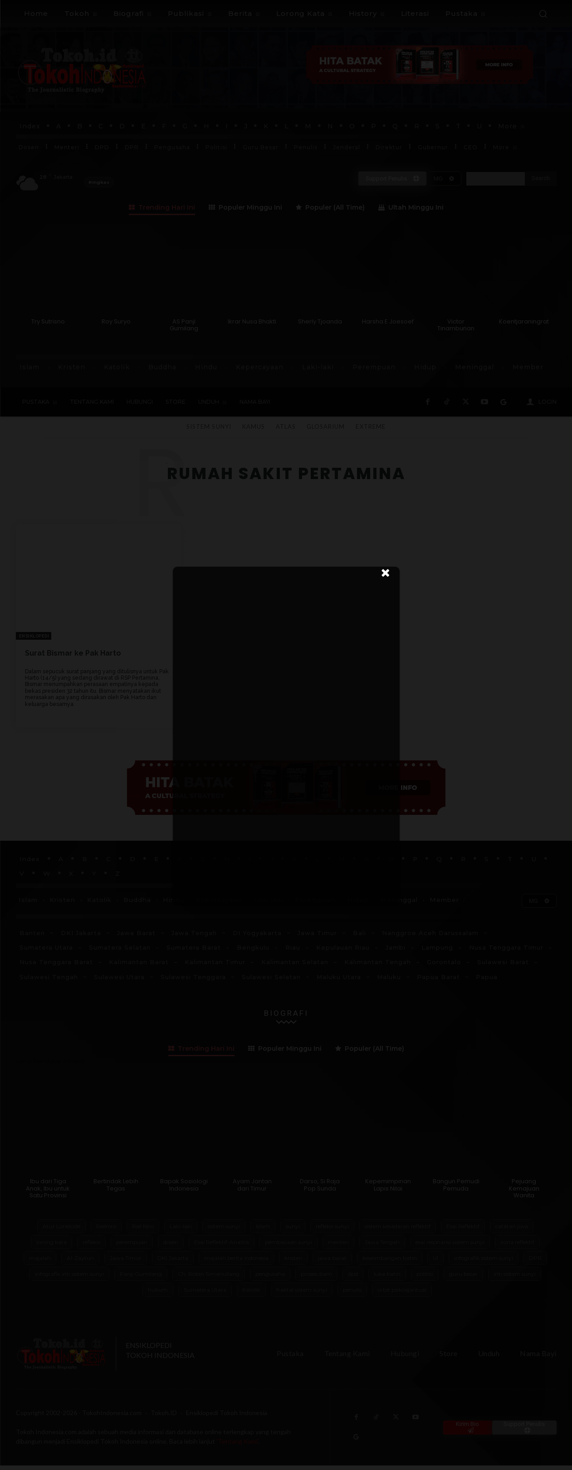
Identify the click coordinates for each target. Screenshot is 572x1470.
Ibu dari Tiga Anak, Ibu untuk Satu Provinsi (48, 1192)
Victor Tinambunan (455, 325)
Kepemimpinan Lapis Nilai (388, 1189)
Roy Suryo (116, 321)
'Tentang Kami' (237, 1445)
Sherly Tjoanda (320, 321)
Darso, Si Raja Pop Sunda (320, 1189)
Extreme (370, 426)
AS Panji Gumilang (184, 325)
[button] (543, 13)
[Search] (541, 179)
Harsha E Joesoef (388, 321)
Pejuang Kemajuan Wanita (524, 1192)
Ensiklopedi (34, 636)
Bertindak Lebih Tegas (115, 1189)
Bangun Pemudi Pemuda (456, 1189)
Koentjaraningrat (524, 321)
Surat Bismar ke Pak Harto (73, 653)
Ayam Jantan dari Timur (252, 1189)
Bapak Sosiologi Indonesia (184, 1189)
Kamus (253, 426)
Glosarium (326, 426)
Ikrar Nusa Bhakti (252, 321)
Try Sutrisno (48, 321)
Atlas (286, 426)
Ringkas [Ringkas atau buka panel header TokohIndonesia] (98, 182)
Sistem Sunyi (208, 426)
